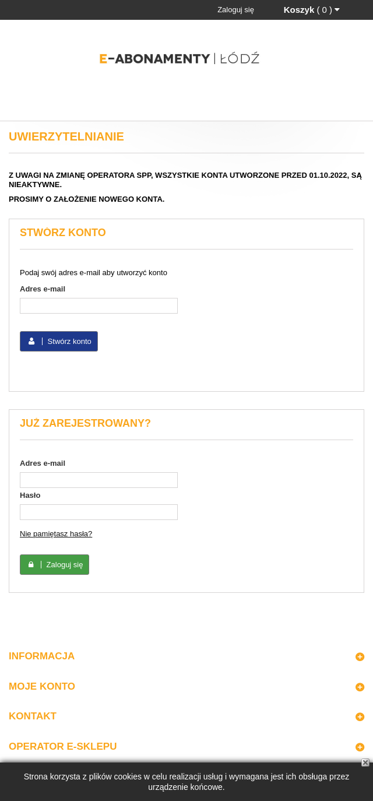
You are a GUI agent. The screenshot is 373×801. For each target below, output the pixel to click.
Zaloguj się (235, 9)
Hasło (30, 495)
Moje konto (42, 686)
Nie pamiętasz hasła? (56, 533)
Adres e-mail (42, 288)
